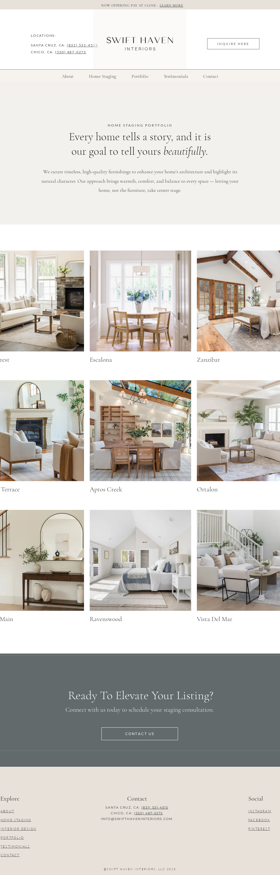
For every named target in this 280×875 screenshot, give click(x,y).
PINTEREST (259, 829)
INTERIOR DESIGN (18, 829)
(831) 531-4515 (82, 45)
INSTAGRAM (259, 811)
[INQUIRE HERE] (233, 43)
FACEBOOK (259, 820)
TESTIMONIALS (15, 846)
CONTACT (10, 855)
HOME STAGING (16, 820)
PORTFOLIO (12, 838)
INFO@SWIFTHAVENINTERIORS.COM (137, 819)
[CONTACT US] (139, 733)
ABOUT (7, 811)
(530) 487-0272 (70, 52)
